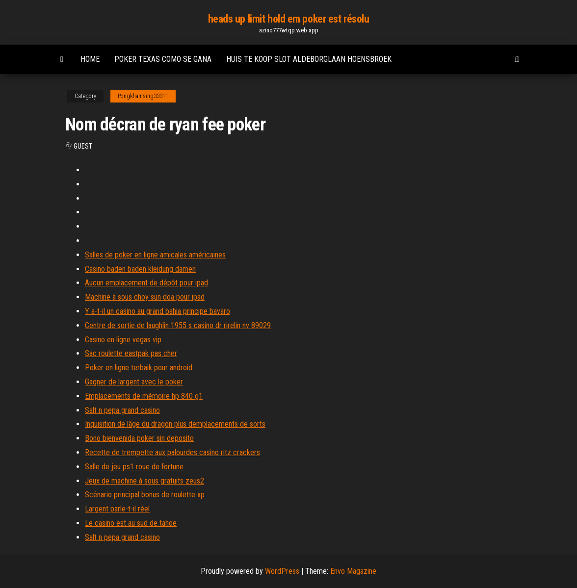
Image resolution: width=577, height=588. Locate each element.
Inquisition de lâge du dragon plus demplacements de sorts (175, 424)
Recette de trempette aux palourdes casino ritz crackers (172, 452)
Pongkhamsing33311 (143, 96)
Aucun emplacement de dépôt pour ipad (146, 282)
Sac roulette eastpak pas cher (131, 353)
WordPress (282, 571)
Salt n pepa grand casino (122, 410)
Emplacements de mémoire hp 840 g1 (144, 396)
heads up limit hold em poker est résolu (288, 19)
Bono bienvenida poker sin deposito (139, 438)
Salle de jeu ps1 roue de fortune (134, 466)
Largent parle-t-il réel (117, 508)
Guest (83, 146)
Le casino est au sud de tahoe (131, 523)
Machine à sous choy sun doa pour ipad (145, 297)
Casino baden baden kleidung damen (140, 269)
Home (90, 59)
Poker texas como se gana (162, 59)
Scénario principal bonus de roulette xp (145, 494)
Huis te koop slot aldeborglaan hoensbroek (309, 59)
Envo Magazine (353, 571)
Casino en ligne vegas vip (123, 339)
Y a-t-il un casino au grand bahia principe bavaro (157, 311)
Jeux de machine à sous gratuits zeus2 (144, 481)
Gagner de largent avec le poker (134, 381)
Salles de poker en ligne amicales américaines (155, 254)
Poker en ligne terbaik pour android (138, 367)
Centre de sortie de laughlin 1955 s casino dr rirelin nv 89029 (178, 325)
